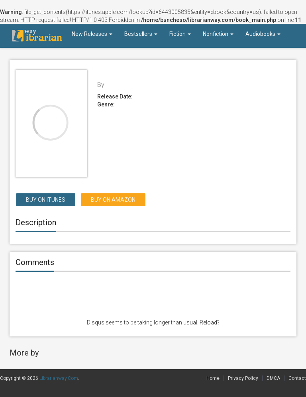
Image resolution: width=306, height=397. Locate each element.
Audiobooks (262, 34)
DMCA (273, 378)
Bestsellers (140, 34)
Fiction (180, 34)
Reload (208, 322)
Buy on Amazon (113, 200)
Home (213, 378)
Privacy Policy (243, 378)
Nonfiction (218, 34)
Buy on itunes (45, 200)
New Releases (92, 34)
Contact (297, 378)
